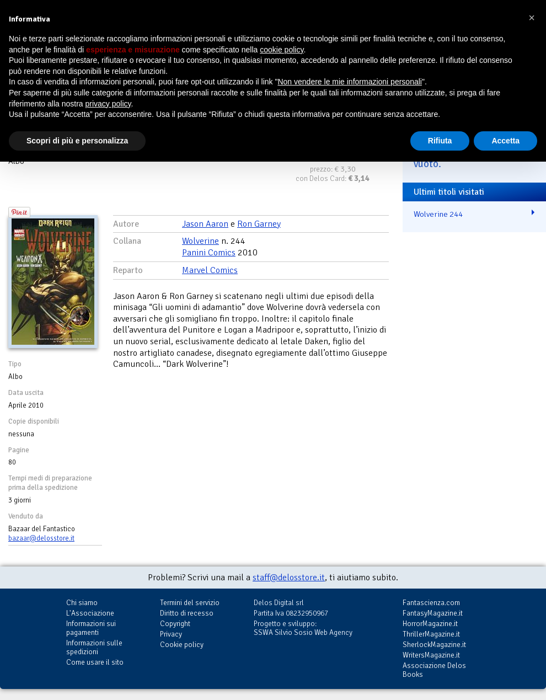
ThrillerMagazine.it (431, 634)
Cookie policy (182, 644)
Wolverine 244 (438, 214)
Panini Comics (208, 252)
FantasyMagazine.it (433, 613)
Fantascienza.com (431, 602)
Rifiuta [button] (440, 140)
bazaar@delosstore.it (41, 538)
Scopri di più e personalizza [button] (77, 140)
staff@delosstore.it (289, 577)
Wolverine (200, 241)
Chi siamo (82, 602)
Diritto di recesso (186, 613)
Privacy (171, 634)
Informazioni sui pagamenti (91, 628)
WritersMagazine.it (431, 655)
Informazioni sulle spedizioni (94, 647)
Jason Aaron (205, 223)
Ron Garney (259, 223)
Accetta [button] (505, 140)
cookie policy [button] (281, 49)
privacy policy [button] (108, 103)
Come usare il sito (95, 662)
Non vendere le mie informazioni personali (349, 81)
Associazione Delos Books (434, 670)
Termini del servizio (190, 602)
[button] (531, 17)
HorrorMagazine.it (430, 623)
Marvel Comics (210, 270)
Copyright (175, 623)
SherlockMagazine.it (434, 644)
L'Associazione (90, 613)
